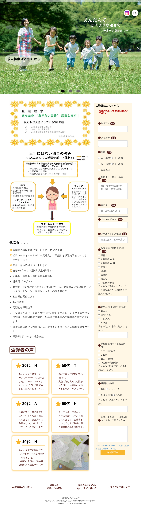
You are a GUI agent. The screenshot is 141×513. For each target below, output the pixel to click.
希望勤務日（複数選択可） (114, 310)
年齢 (106, 152)
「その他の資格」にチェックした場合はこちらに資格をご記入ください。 (112, 293)
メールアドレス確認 (114, 236)
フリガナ (108, 138)
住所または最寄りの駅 (112, 179)
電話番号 (108, 208)
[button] (63, 91)
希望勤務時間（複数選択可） (113, 348)
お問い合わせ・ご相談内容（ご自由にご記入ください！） (114, 423)
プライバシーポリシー (119, 487)
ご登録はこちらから (22, 487)
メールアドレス (111, 222)
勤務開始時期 (107, 386)
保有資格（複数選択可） (113, 253)
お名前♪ (108, 123)
